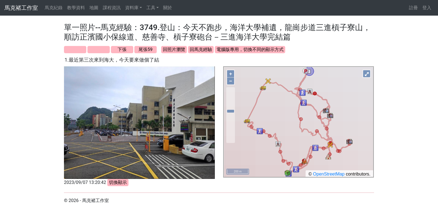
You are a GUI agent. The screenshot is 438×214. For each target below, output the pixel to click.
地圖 (93, 7)
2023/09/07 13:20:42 (85, 182)
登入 (426, 7)
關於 (167, 7)
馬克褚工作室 (21, 7)
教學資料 (76, 7)
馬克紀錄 (54, 7)
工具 (150, 7)
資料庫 (132, 7)
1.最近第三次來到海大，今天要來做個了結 (112, 60)
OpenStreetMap (329, 174)
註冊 (413, 7)
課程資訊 (112, 7)
